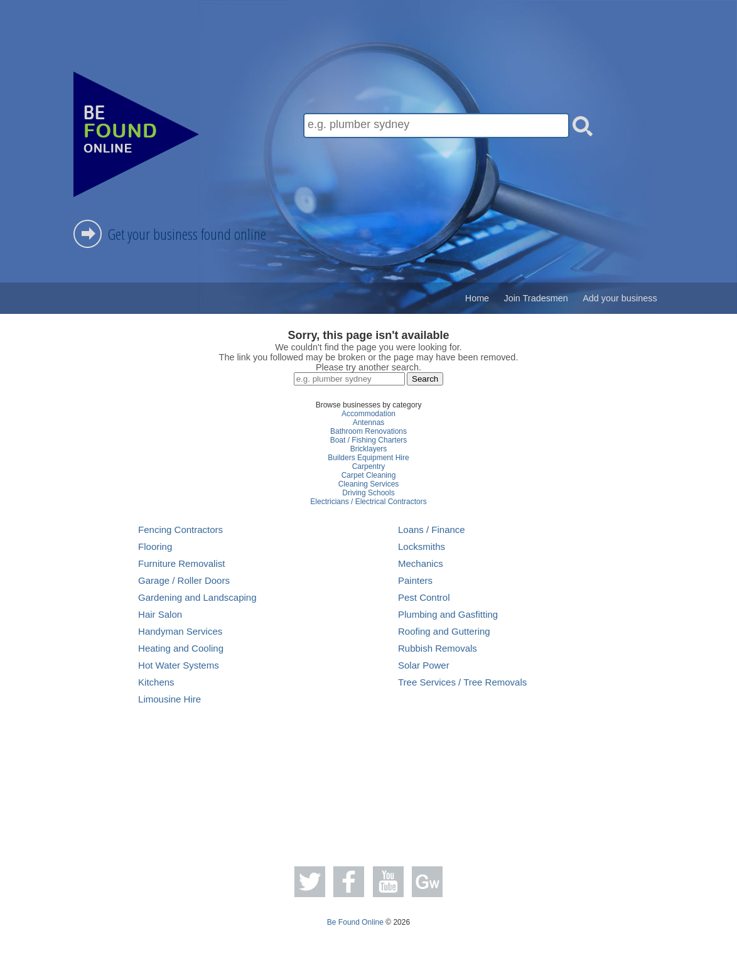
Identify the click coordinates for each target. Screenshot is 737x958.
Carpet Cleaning (369, 475)
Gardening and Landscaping (197, 597)
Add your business (620, 298)
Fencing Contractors (180, 529)
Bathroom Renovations (368, 431)
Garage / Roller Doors (184, 580)
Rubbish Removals (437, 648)
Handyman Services (180, 631)
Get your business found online (187, 233)
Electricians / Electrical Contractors (368, 501)
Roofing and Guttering (444, 631)
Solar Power (423, 665)
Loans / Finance (431, 529)
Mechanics (420, 563)
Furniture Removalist (181, 563)
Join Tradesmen (535, 298)
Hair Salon (160, 614)
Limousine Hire (169, 699)
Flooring (155, 546)
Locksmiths (421, 546)
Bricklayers (368, 448)
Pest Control (424, 597)
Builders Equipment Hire (368, 457)
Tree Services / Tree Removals (462, 682)
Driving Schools (368, 492)
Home (477, 298)
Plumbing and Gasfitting (448, 614)
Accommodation (368, 413)
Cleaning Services (368, 484)
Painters (415, 580)
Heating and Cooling (180, 648)
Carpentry (368, 466)
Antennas (369, 422)
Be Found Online (355, 922)
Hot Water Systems (178, 665)
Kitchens (156, 682)
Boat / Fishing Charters (368, 440)
